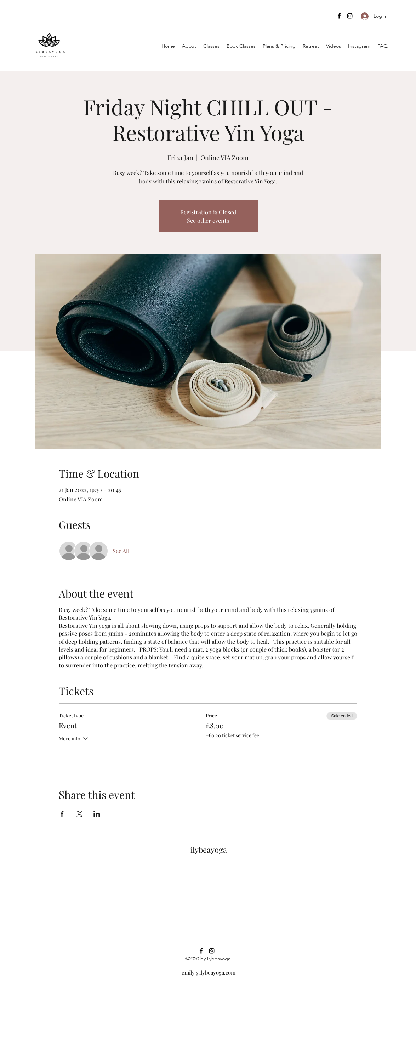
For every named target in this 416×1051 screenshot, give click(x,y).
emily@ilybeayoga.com (208, 972)
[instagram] (349, 15)
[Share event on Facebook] (62, 814)
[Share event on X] (79, 814)
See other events (208, 220)
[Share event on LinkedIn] (96, 814)
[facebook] (339, 15)
